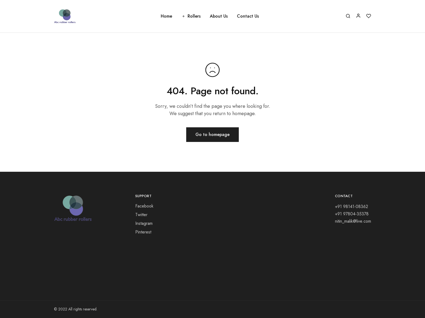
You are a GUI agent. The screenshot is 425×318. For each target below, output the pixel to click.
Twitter (141, 215)
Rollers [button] (191, 16)
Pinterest (143, 232)
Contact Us (248, 16)
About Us (219, 16)
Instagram (144, 223)
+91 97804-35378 (352, 214)
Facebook (144, 206)
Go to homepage (212, 134)
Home (166, 16)
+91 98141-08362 (351, 206)
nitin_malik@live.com (353, 221)
